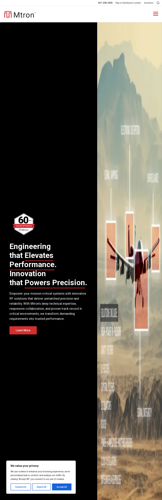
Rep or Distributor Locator (128, 3)
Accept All (62, 487)
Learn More (23, 330)
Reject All (41, 487)
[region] (41, 477)
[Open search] (158, 2)
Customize (20, 487)
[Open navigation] (155, 14)
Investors (148, 3)
